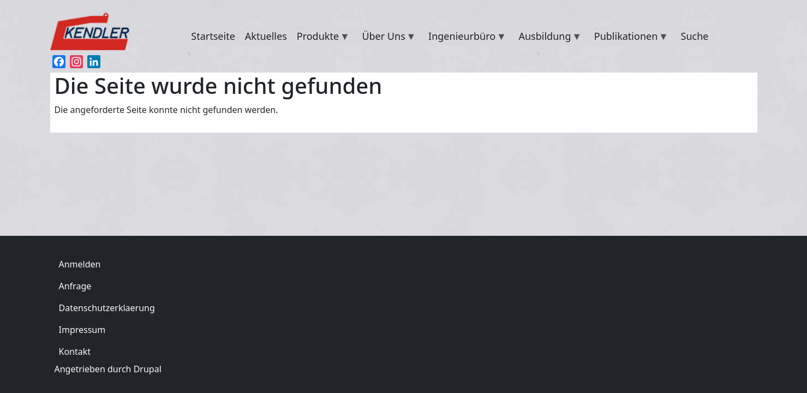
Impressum (82, 330)
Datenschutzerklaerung (107, 308)
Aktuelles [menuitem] (266, 36)
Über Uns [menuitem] (386, 37)
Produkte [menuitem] (321, 37)
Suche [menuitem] (695, 36)
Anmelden (80, 264)
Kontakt (75, 352)
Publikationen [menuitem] (628, 37)
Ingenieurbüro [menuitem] (464, 37)
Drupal (148, 369)
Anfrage (75, 286)
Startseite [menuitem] (213, 36)
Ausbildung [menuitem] (547, 37)
